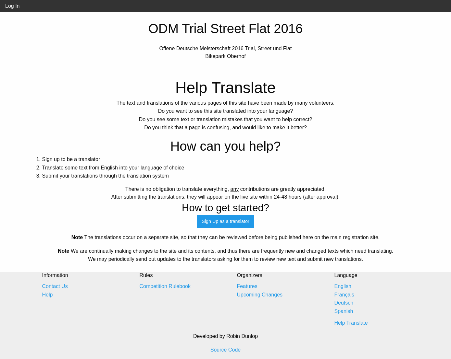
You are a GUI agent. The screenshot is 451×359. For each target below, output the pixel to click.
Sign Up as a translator (225, 221)
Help (47, 294)
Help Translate (351, 323)
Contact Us (55, 286)
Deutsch (344, 303)
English (342, 286)
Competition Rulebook (165, 286)
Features (247, 286)
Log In (12, 6)
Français (344, 294)
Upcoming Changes (260, 294)
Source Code (225, 350)
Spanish (343, 311)
